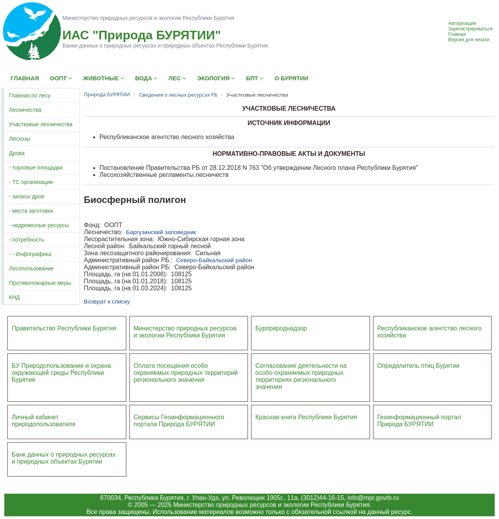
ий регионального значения (186, 376)
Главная (457, 34)
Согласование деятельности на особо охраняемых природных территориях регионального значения (301, 376)
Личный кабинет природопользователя (44, 420)
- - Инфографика (30, 254)
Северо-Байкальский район (214, 260)
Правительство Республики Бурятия (64, 328)
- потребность (26, 240)
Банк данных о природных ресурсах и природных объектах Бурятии (63, 458)
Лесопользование (31, 268)
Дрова (17, 153)
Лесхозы (19, 139)
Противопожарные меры (40, 283)
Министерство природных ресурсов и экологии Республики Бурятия (185, 332)
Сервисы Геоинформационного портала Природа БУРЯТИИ (179, 420)
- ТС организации (31, 182)
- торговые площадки (35, 167)
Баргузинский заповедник (161, 232)
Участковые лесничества (41, 124)
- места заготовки (31, 211)
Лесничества (25, 110)
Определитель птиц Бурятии (418, 365)
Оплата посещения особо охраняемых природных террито (181, 369)
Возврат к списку (107, 301)
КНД (14, 297)
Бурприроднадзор (281, 328)
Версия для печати (468, 39)
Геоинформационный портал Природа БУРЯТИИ (419, 420)
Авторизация (462, 23)
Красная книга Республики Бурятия (306, 417)
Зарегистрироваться (470, 29)
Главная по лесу (29, 95)
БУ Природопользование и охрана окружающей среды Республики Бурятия (61, 372)
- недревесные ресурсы (39, 225)
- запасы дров (26, 196)
